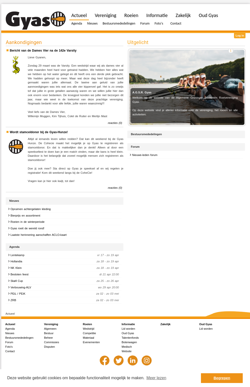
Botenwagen (129, 342)
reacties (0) (115, 122)
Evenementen (91, 342)
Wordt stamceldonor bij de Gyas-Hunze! (39, 132)
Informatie (157, 15)
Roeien (131, 15)
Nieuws (92, 23)
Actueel (79, 15)
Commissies (51, 342)
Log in (239, 35)
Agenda (76, 23)
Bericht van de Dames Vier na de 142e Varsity (43, 50)
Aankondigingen (24, 42)
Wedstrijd (88, 328)
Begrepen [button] (222, 378)
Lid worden (128, 328)
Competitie (89, 333)
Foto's (159, 23)
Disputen (49, 346)
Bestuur (49, 333)
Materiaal (88, 337)
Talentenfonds (130, 337)
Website (127, 351)
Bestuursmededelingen (119, 23)
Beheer (48, 337)
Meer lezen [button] (156, 378)
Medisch (127, 346)
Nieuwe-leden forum (144, 154)
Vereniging (105, 15)
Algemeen (50, 328)
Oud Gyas (208, 15)
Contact (175, 23)
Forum (145, 23)
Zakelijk (183, 15)
